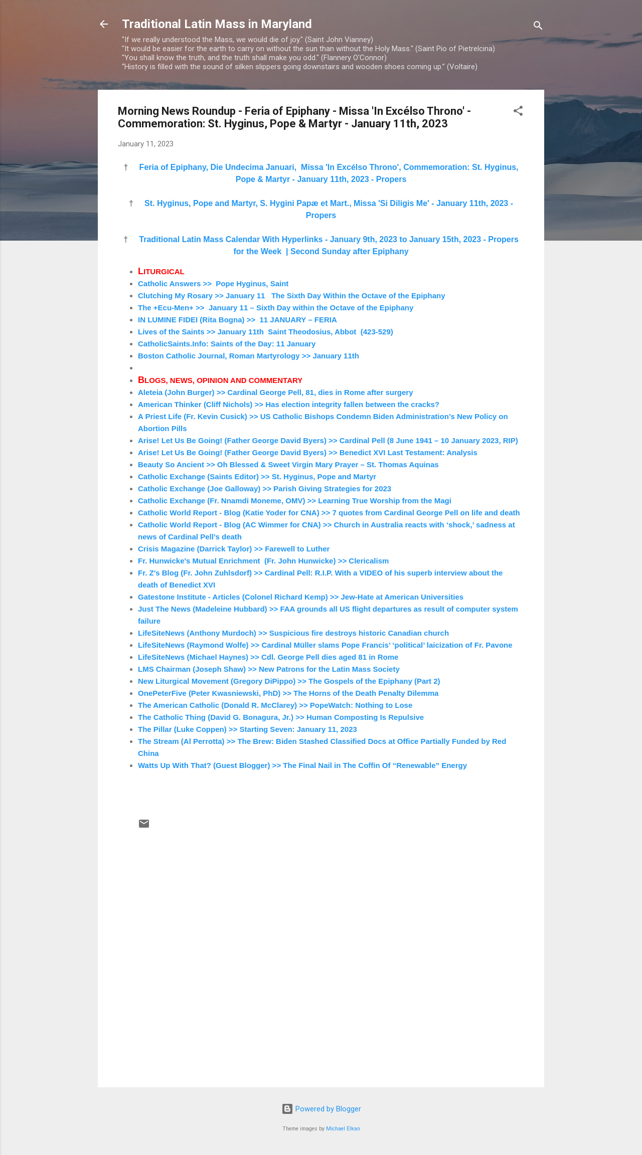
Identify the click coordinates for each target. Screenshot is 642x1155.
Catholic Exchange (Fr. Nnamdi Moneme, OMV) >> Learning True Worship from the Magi (294, 500)
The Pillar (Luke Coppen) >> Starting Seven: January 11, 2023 (247, 729)
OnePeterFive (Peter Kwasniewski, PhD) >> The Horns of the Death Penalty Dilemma (288, 693)
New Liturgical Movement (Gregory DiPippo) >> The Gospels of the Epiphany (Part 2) (290, 681)
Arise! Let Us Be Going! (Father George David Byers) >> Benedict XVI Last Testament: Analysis (307, 452)
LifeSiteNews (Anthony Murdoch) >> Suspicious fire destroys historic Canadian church (293, 633)
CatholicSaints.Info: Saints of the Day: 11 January (226, 343)
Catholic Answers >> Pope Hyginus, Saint (213, 283)
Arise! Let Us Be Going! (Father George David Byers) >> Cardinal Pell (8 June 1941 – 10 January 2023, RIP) (328, 440)
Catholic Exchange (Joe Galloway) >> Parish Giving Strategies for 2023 (264, 488)
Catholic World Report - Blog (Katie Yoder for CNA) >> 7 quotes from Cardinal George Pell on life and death (329, 512)
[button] (518, 112)
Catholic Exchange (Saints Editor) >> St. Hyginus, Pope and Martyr (257, 476)
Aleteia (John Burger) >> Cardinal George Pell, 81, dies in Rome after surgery (275, 392)
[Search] (538, 27)
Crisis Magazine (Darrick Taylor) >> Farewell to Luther (234, 548)
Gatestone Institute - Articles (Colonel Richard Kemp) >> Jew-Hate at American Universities (300, 597)
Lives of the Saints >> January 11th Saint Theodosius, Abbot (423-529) (265, 331)
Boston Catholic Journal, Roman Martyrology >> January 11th (248, 355)
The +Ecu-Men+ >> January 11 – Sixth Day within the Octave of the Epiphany (275, 307)
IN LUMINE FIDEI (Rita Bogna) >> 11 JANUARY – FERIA (237, 319)
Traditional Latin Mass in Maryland (217, 24)
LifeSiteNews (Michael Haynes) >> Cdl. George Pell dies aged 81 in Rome (268, 657)
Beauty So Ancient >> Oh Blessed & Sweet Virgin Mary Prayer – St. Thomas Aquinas (288, 464)
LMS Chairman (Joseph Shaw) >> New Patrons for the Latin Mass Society (269, 669)
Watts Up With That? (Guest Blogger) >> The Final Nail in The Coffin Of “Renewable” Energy (302, 765)
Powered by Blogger (321, 1108)
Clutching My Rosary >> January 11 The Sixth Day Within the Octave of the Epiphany (291, 295)
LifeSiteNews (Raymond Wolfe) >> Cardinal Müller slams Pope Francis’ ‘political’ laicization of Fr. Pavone (325, 645)
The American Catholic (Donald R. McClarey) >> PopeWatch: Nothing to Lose (275, 705)
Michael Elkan (343, 1128)
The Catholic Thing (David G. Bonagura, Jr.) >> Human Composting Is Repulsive (281, 717)
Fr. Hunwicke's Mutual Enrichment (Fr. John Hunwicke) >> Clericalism (263, 560)
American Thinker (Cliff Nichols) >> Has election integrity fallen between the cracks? (288, 404)
